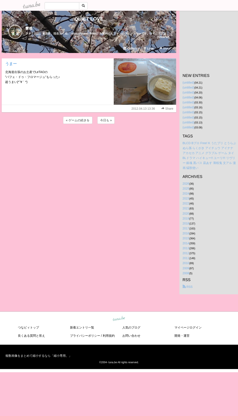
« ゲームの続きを (78, 120)
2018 (186, 223)
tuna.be (119, 319)
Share (164, 48)
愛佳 (28, 28)
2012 (186, 253)
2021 (186, 208)
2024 (186, 193)
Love (148, 48)
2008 (186, 273)
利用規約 (109, 335)
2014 (186, 243)
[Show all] (163, 37)
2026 (186, 183)
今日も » (106, 120)
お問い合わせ (131, 335)
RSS (188, 286)
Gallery (130, 48)
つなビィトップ (28, 327)
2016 (186, 233)
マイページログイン (188, 327)
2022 (186, 203)
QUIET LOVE (89, 19)
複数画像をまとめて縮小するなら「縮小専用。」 (38, 355)
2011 (186, 258)
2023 (186, 198)
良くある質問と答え (31, 335)
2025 (186, 188)
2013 (186, 248)
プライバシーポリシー (85, 335)
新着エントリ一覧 (82, 327)
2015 (186, 238)
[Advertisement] (89, 136)
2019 (186, 218)
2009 (186, 268)
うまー (11, 64)
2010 (186, 263)
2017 (186, 228)
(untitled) (188, 82)
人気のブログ (131, 327)
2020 (186, 213)
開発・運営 (182, 335)
